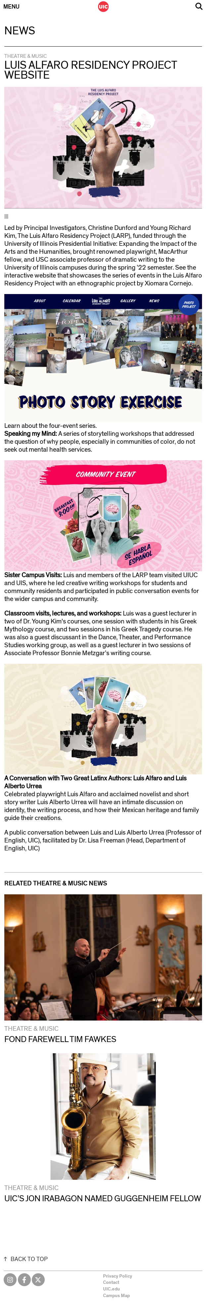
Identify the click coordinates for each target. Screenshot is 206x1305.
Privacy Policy (117, 1276)
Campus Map (116, 1295)
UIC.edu (111, 1289)
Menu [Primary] (11, 7)
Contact (111, 1282)
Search (199, 6)
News (19, 31)
